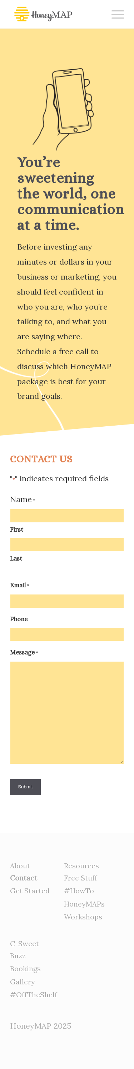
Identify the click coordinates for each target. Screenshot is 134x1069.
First (16, 529)
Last (16, 558)
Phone (19, 619)
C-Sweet (24, 943)
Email (19, 586)
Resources (81, 865)
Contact (23, 877)
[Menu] (114, 14)
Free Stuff (80, 877)
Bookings (25, 968)
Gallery (22, 981)
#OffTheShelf (33, 994)
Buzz (18, 955)
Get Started (30, 890)
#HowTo (79, 890)
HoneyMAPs (84, 903)
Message (24, 653)
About (20, 865)
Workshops (83, 916)
